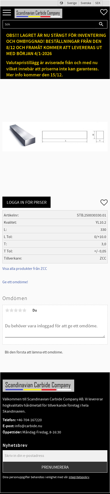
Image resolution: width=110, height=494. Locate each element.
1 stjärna (7, 310)
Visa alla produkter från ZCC (24, 268)
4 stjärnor (20, 310)
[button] (7, 13)
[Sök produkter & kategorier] (49, 24)
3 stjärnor (16, 310)
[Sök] (101, 24)
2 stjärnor (11, 310)
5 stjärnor (24, 310)
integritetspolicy (79, 477)
